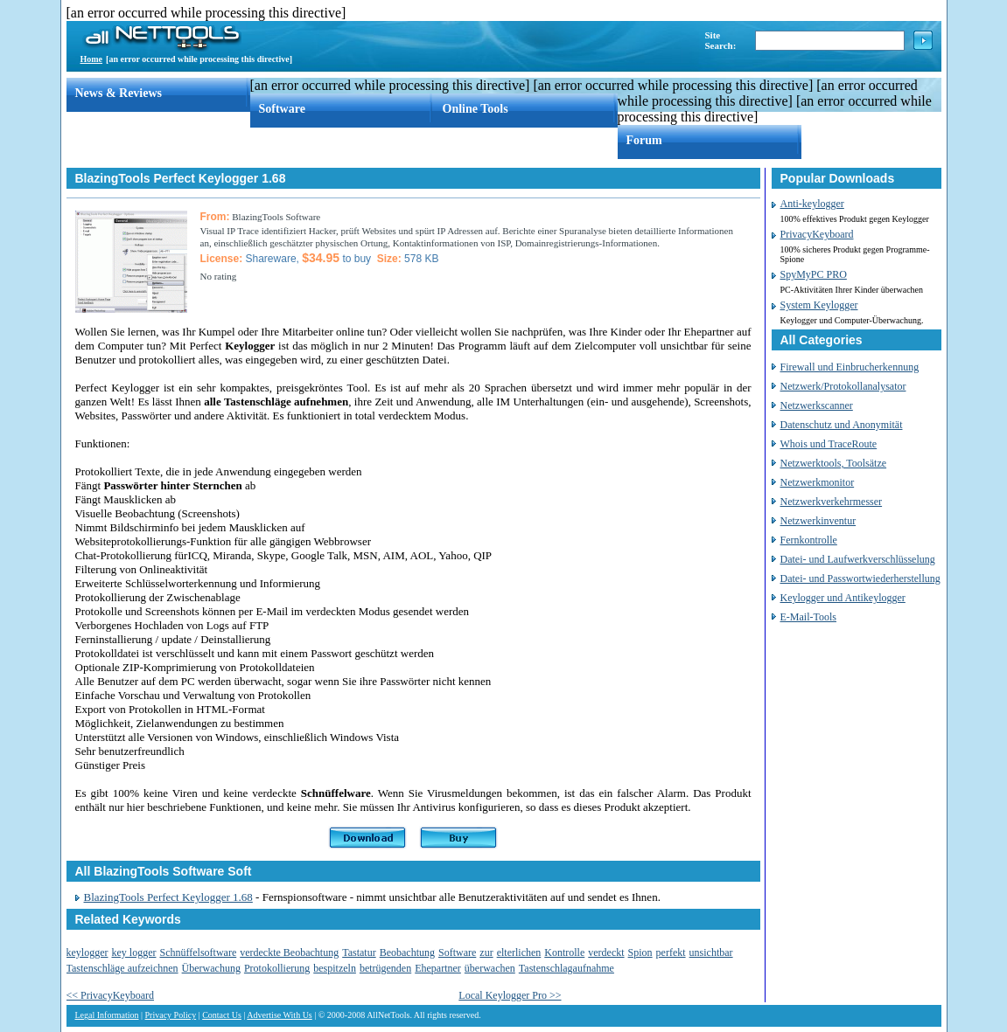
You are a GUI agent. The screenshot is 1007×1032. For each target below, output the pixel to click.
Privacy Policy (171, 1015)
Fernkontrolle (808, 540)
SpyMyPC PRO (813, 274)
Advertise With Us (279, 1015)
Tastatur (358, 952)
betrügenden (385, 968)
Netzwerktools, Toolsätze (833, 463)
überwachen (490, 968)
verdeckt (606, 952)
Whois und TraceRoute (829, 444)
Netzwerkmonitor (817, 482)
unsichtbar (711, 952)
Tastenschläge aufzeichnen (122, 968)
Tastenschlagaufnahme (566, 968)
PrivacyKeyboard (817, 234)
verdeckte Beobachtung (289, 952)
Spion (640, 952)
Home (91, 59)
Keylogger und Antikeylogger (843, 598)
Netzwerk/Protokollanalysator (843, 386)
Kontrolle (564, 952)
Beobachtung (407, 952)
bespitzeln (334, 968)
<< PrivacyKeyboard (110, 995)
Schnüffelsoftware (197, 952)
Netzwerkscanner (816, 405)
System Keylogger (819, 305)
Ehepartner (438, 968)
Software (282, 108)
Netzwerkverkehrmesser (831, 501)
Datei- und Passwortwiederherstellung (860, 578)
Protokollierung (277, 968)
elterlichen (519, 952)
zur (486, 952)
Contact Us (221, 1015)
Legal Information (107, 1015)
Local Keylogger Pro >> (509, 995)
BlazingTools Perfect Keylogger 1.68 (168, 897)
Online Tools (475, 108)
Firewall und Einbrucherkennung (850, 367)
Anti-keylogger (812, 203)
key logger (133, 952)
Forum (644, 140)
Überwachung (211, 968)
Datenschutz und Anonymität (841, 425)
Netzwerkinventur (818, 521)
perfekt (671, 952)
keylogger (87, 952)
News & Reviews (119, 93)
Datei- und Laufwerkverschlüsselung (857, 559)
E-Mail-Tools (808, 617)
